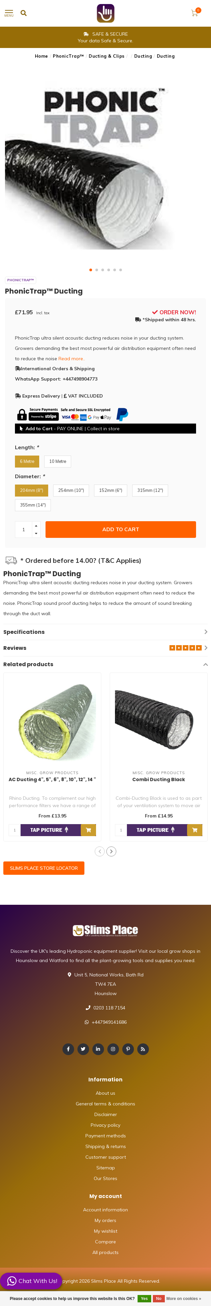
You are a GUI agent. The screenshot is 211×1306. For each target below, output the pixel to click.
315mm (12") (150, 490)
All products (105, 1252)
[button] (90, 270)
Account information (105, 1210)
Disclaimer (105, 1114)
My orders (105, 1220)
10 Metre (57, 461)
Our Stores (105, 1178)
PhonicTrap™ (68, 56)
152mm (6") (110, 490)
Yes (144, 1298)
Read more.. (71, 359)
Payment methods (105, 1136)
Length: (27, 447)
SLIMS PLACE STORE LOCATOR (44, 868)
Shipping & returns (105, 1146)
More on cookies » (183, 1298)
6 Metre (27, 461)
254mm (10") (71, 490)
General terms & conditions (105, 1104)
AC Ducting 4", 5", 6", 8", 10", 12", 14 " (52, 779)
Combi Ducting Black (158, 779)
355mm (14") (33, 505)
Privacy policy (105, 1125)
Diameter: (30, 476)
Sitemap (105, 1168)
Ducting (143, 56)
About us (105, 1093)
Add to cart (120, 529)
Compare (105, 1242)
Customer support (105, 1157)
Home (41, 56)
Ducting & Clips (107, 56)
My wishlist (105, 1231)
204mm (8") (31, 490)
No (158, 1298)
